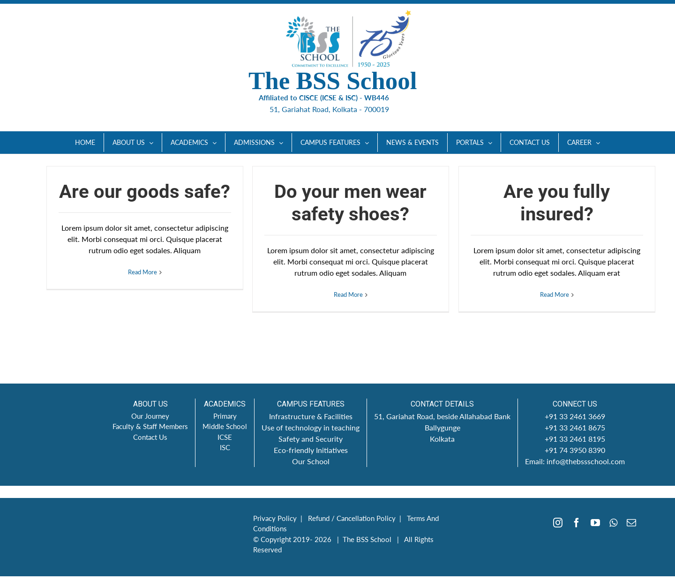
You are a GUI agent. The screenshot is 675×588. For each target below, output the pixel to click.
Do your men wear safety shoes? (350, 203)
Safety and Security (310, 438)
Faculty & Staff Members (150, 426)
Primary (225, 416)
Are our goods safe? (144, 192)
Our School (311, 461)
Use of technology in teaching (311, 427)
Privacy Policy (275, 518)
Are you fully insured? (556, 203)
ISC (225, 447)
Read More (142, 294)
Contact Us (150, 437)
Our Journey (150, 416)
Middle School (224, 426)
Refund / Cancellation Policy (352, 518)
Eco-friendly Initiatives (311, 449)
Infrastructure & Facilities (310, 416)
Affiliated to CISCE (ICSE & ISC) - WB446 (331, 97)
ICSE (225, 437)
